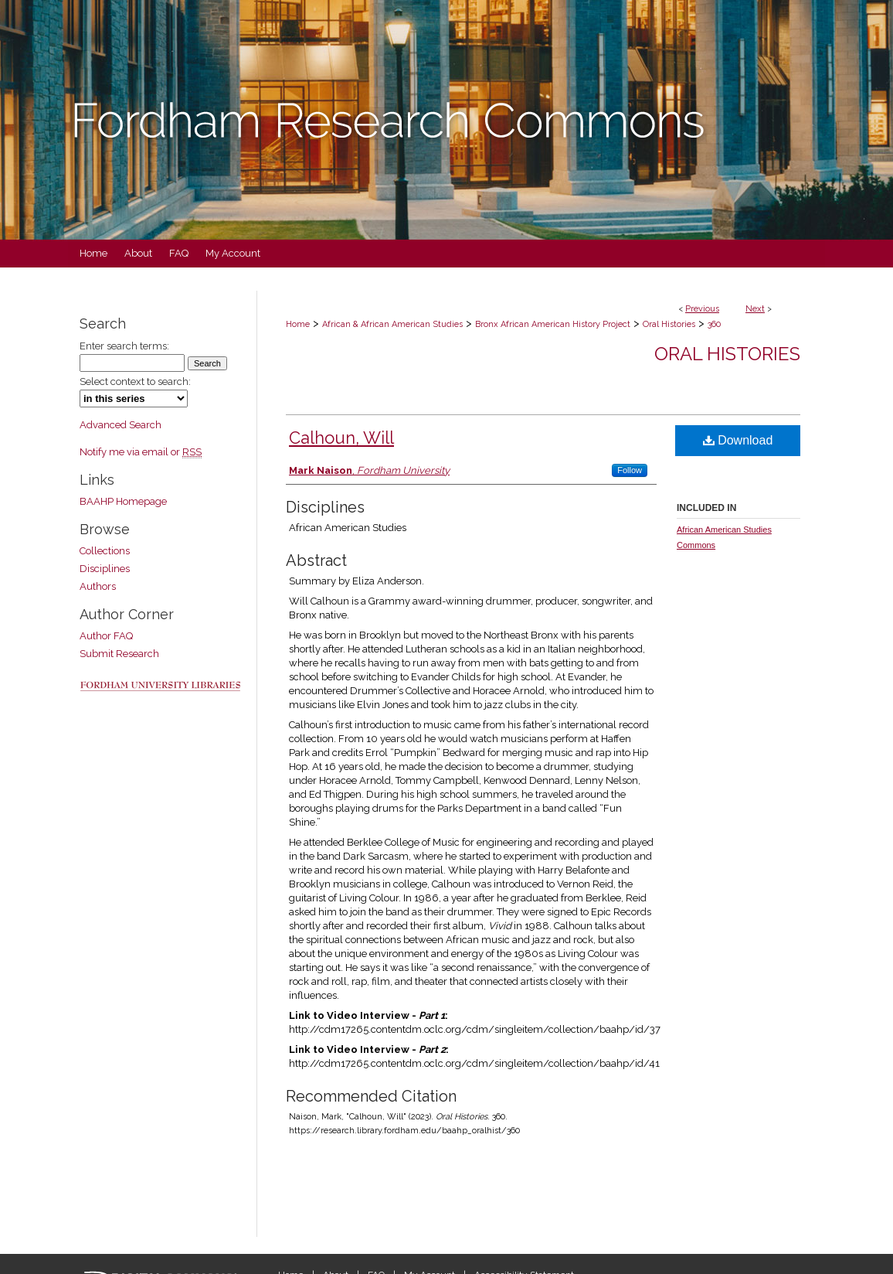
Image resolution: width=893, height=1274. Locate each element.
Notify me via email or (141, 452)
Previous (702, 309)
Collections (105, 551)
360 (714, 324)
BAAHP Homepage (123, 501)
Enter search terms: (124, 346)
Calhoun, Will (341, 438)
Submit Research (119, 653)
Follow (629, 470)
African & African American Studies (392, 324)
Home (298, 324)
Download (738, 440)
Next (755, 309)
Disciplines (105, 568)
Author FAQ (106, 636)
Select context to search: (135, 381)
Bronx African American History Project (552, 324)
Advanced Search (120, 425)
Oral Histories (669, 324)
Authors (98, 586)
